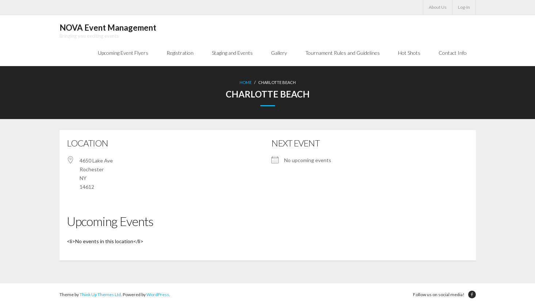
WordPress (157, 294)
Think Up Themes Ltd (100, 294)
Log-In (464, 7)
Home (246, 82)
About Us (438, 7)
